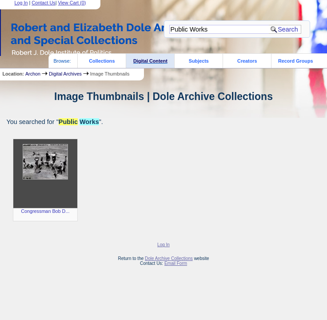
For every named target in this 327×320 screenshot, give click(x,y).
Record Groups (295, 61)
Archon (32, 73)
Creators (247, 61)
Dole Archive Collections (169, 258)
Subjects (199, 61)
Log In (163, 244)
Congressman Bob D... (45, 211)
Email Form (175, 263)
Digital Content (150, 61)
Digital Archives (65, 73)
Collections (102, 61)
